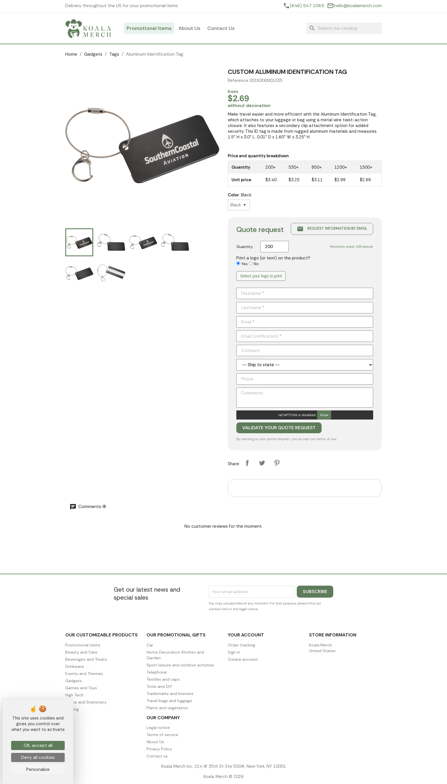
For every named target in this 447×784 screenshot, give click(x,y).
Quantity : (245, 246)
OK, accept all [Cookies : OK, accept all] (38, 745)
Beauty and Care (81, 652)
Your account (246, 635)
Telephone (157, 672)
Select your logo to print (261, 276)
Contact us (157, 756)
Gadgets (73, 680)
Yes (244, 263)
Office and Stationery (86, 702)
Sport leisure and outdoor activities (180, 665)
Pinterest (277, 463)
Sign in (234, 652)
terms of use (326, 439)
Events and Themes (84, 673)
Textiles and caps (163, 679)
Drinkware (74, 666)
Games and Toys (81, 687)
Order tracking (241, 645)
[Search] (344, 28)
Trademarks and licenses (170, 693)
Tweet (262, 463)
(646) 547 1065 (307, 6)
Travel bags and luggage (169, 700)
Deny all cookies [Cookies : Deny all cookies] (38, 757)
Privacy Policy (159, 748)
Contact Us (221, 28)
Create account (243, 659)
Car (150, 645)
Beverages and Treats (86, 659)
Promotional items (149, 28)
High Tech (74, 695)
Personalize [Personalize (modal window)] (38, 769)
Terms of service (162, 734)
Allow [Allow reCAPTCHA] (324, 415)
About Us (189, 28)
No (256, 263)
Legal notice (158, 727)
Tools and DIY (159, 686)
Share (247, 463)
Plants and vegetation (167, 707)
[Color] (239, 204)
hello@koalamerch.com (358, 6)
